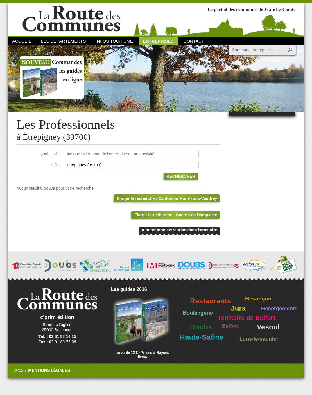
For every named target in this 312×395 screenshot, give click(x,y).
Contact (194, 41)
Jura (238, 308)
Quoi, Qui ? (50, 154)
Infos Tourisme (114, 41)
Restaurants (210, 301)
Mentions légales (49, 370)
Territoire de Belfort (246, 317)
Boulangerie (198, 313)
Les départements (63, 41)
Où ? (55, 165)
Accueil (21, 41)
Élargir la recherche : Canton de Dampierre (175, 215)
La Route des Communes (71, 19)
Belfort (230, 326)
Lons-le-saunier (258, 339)
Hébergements (279, 308)
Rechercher (180, 176)
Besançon (258, 299)
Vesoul (268, 327)
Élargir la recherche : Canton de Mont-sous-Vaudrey (167, 198)
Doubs (201, 327)
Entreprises (158, 41)
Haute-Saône (201, 337)
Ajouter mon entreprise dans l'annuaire (179, 230)
